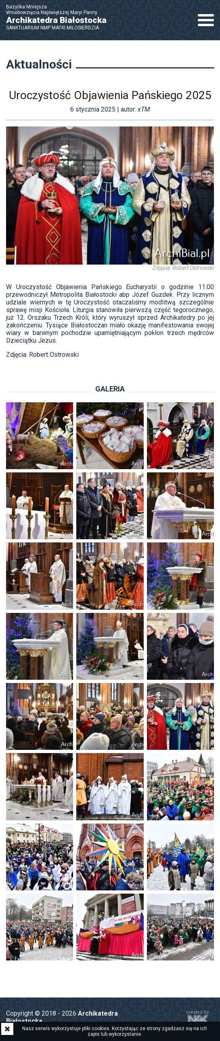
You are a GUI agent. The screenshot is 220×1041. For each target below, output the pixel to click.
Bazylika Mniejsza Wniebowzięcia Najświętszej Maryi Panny (60, 17)
